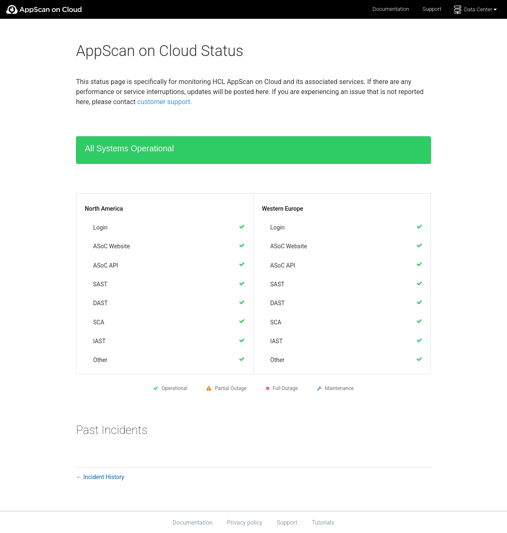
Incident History (100, 477)
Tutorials (323, 522)
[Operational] (242, 227)
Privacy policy (245, 522)
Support (432, 9)
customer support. (164, 102)
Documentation (391, 9)
